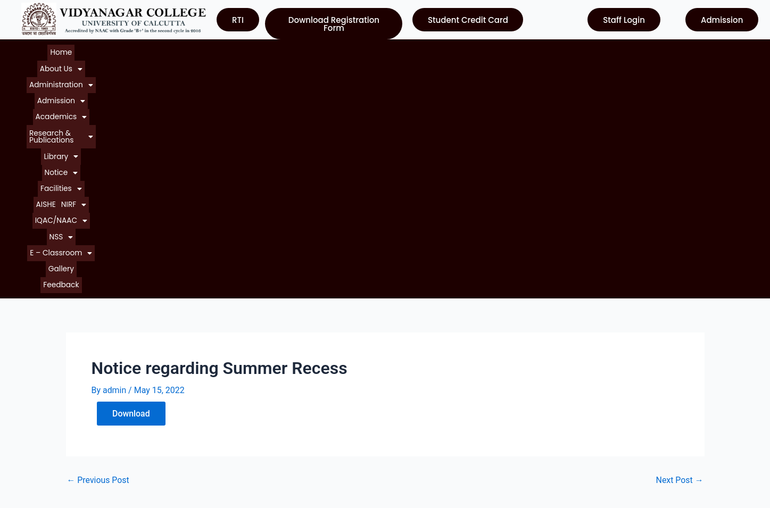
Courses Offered (50, 414)
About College (45, 375)
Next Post (679, 253)
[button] (102, 50)
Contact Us (40, 433)
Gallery (366, 60)
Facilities (495, 50)
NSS (640, 50)
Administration (158, 50)
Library (415, 50)
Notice (453, 50)
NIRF (556, 50)
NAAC (404, 394)
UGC (401, 375)
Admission (217, 50)
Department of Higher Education (454, 433)
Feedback (401, 60)
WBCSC (408, 414)
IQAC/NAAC (599, 50)
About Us (102, 50)
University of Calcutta (434, 356)
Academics (270, 50)
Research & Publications (346, 50)
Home (66, 50)
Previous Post (98, 253)
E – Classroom (319, 60)
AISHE (529, 50)
